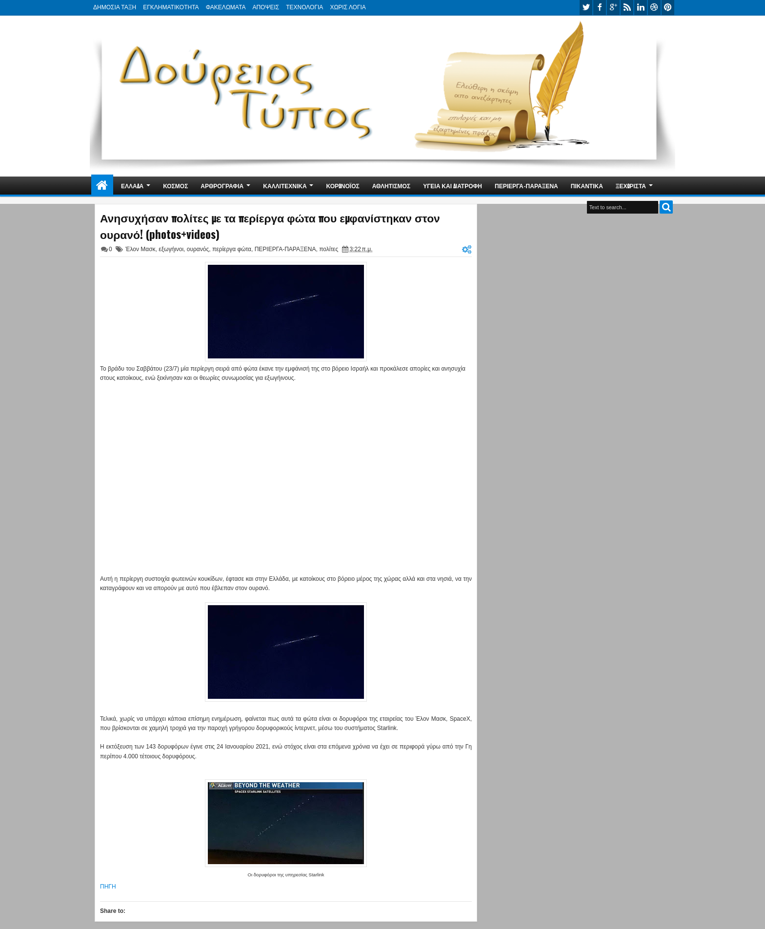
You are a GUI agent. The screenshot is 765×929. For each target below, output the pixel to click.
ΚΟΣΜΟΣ (175, 185)
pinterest (668, 7)
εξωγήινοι (171, 249)
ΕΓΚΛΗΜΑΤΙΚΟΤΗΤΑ (171, 7)
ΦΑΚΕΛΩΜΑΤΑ (226, 7)
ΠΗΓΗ (108, 886)
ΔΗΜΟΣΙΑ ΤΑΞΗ (114, 7)
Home (102, 185)
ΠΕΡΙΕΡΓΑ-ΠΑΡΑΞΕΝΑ (526, 185)
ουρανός (198, 249)
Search (666, 207)
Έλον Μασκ (140, 249)
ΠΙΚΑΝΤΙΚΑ (587, 185)
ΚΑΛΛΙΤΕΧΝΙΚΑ (284, 185)
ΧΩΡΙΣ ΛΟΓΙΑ (347, 7)
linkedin (640, 7)
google (613, 7)
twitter (586, 7)
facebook (599, 7)
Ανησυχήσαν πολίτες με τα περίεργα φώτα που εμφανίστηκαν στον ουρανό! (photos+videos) (270, 225)
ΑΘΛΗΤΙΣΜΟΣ (391, 185)
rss (627, 7)
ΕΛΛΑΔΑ (132, 185)
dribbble (654, 7)
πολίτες (328, 249)
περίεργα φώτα (231, 249)
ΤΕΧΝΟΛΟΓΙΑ (304, 7)
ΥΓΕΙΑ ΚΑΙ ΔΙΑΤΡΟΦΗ (452, 185)
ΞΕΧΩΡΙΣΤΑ (631, 185)
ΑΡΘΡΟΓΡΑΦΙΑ (222, 185)
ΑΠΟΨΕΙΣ (265, 7)
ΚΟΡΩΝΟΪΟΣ (343, 185)
